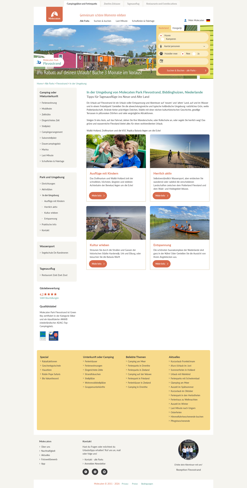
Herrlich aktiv (162, 173)
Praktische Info (49, 224)
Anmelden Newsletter (95, 463)
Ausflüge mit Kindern (104, 173)
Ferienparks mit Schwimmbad (185, 378)
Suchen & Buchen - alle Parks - (182, 70)
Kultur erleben (99, 245)
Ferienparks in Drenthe (139, 365)
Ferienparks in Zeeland (138, 370)
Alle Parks (84, 21)
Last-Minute (121, 21)
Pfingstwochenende (180, 421)
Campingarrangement (52, 132)
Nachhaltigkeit (48, 451)
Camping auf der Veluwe (139, 374)
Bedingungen (147, 484)
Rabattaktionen (49, 361)
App (43, 463)
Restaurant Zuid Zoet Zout (54, 275)
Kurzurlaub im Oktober (182, 391)
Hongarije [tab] (177, 28)
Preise (135, 484)
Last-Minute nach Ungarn (183, 408)
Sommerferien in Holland (183, 370)
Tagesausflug (133, 3)
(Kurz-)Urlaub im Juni (181, 365)
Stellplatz (46, 126)
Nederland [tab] (164, 28)
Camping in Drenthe (137, 387)
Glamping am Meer (180, 382)
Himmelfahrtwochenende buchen (187, 416)
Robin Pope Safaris (51, 374)
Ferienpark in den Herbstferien (185, 395)
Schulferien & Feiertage (143, 21)
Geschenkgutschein (51, 365)
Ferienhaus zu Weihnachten (184, 399)
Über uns (45, 446)
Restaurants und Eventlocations (161, 3)
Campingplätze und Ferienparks (82, 3)
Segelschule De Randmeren (55, 252)
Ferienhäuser (91, 361)
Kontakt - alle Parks (94, 459)
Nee (188, 53)
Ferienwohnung (49, 102)
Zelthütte (46, 114)
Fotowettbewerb (49, 459)
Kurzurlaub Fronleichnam (183, 361)
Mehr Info (96, 195)
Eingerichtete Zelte (94, 370)
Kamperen (169, 39)
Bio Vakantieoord (50, 378)
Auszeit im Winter (179, 403)
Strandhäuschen (93, 374)
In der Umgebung (50, 195)
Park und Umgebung (52, 177)
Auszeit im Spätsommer (182, 387)
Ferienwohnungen (93, 365)
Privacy (125, 484)
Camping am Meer (137, 361)
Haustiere (47, 370)
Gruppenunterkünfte (95, 387)
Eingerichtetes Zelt (51, 120)
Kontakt (45, 230)
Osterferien (176, 412)
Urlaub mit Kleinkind (180, 374)
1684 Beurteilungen (49, 298)
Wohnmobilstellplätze (95, 382)
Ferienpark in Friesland (138, 378)
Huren (167, 35)
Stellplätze (90, 378)
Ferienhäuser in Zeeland (139, 382)
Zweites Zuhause (112, 3)
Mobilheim (47, 108)
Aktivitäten (47, 189)
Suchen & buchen (102, 21)
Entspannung (162, 245)
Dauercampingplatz (51, 143)
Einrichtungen (48, 183)
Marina (45, 149)
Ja (198, 53)
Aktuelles (45, 455)
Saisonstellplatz (49, 137)
